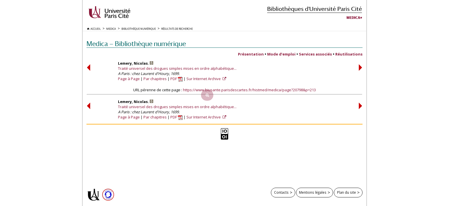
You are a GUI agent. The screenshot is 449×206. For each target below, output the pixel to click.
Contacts (281, 192)
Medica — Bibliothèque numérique (136, 43)
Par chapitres (155, 78)
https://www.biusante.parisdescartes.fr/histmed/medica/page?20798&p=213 (249, 89)
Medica (353, 18)
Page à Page (129, 78)
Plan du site (346, 192)
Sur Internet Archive (204, 78)
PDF (176, 78)
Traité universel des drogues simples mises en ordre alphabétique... (177, 68)
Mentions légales (312, 192)
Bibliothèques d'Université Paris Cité (314, 8)
